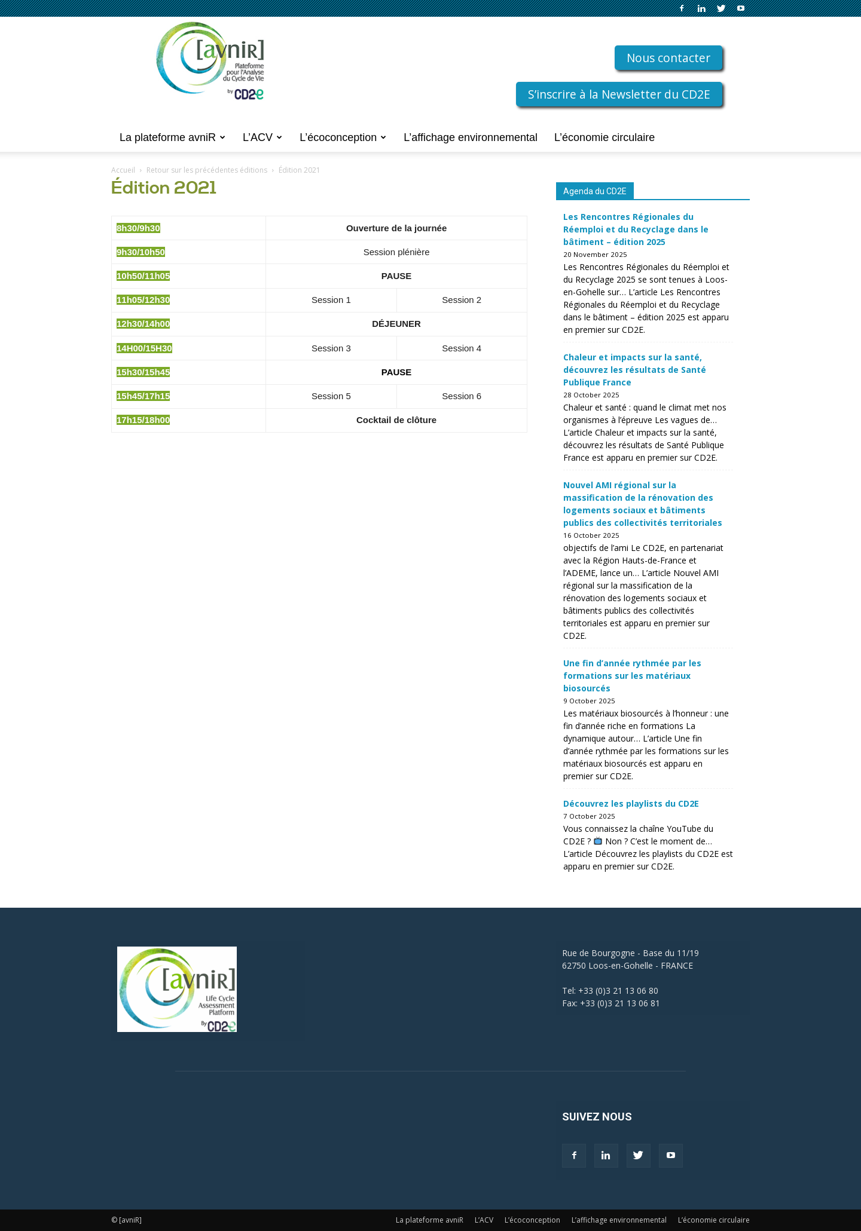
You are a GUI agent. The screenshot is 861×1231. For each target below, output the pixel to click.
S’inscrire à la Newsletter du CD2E (619, 94)
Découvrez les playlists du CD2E (631, 803)
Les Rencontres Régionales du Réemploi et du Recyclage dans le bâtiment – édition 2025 (636, 229)
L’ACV (262, 137)
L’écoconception (343, 137)
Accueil (123, 170)
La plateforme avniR (172, 137)
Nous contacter (668, 58)
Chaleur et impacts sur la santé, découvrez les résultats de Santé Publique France (634, 369)
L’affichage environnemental (471, 137)
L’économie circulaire (604, 137)
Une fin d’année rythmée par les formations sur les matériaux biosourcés (632, 675)
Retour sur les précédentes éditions (206, 170)
